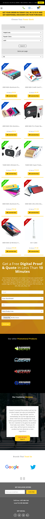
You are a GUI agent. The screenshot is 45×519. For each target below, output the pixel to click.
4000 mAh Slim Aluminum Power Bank (15, 126)
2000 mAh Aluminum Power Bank (13, 87)
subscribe (31, 492)
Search (22, 46)
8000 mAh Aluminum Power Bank (13, 204)
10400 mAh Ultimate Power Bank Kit (14, 165)
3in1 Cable (33, 243)
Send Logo (6, 324)
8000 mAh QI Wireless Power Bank (14, 243)
